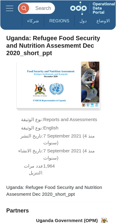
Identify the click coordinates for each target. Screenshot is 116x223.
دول (83, 20)
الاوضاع (103, 20)
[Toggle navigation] (9, 8)
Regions (59, 20)
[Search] (36, 8)
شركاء (33, 20)
